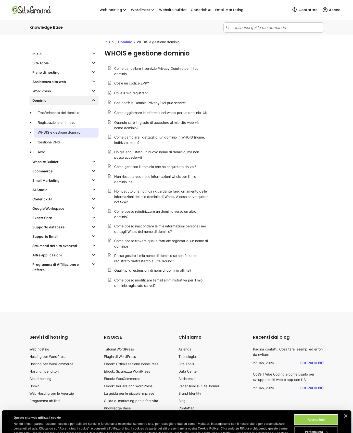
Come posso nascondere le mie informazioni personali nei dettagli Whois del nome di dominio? (160, 229)
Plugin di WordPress (120, 356)
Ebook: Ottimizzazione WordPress (131, 364)
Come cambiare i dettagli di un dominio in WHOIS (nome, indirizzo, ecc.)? (159, 140)
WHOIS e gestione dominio (59, 132)
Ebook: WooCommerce (122, 379)
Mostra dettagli (24, 425)
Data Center (188, 371)
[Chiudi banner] (345, 395)
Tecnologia (187, 356)
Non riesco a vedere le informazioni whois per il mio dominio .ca (155, 179)
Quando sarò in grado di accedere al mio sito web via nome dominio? (157, 125)
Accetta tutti (316, 399)
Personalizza (316, 411)
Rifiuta (316, 423)
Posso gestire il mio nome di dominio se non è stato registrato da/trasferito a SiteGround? (155, 258)
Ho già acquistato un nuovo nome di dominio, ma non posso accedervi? (156, 154)
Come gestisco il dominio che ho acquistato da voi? (155, 167)
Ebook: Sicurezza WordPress (127, 371)
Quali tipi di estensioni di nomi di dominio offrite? (152, 270)
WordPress (143, 10)
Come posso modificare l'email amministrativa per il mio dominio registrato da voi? (158, 283)
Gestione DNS (49, 142)
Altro (41, 152)
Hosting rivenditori (44, 371)
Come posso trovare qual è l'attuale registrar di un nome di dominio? (161, 243)
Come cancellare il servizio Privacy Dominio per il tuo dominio (156, 71)
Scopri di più (312, 363)
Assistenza (187, 379)
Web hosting (113, 10)
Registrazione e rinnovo (56, 122)
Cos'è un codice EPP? (131, 83)
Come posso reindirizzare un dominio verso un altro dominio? (155, 214)
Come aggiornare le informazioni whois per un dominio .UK (160, 113)
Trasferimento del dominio (58, 113)
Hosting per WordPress (47, 356)
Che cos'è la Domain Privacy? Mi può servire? (150, 103)
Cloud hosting (40, 379)
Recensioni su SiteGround (198, 386)
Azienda (184, 349)
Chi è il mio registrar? (131, 93)
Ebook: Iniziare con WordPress (128, 386)
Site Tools (186, 364)
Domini (34, 386)
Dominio (125, 42)
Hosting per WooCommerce (51, 364)
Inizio (109, 42)
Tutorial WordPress (119, 349)
